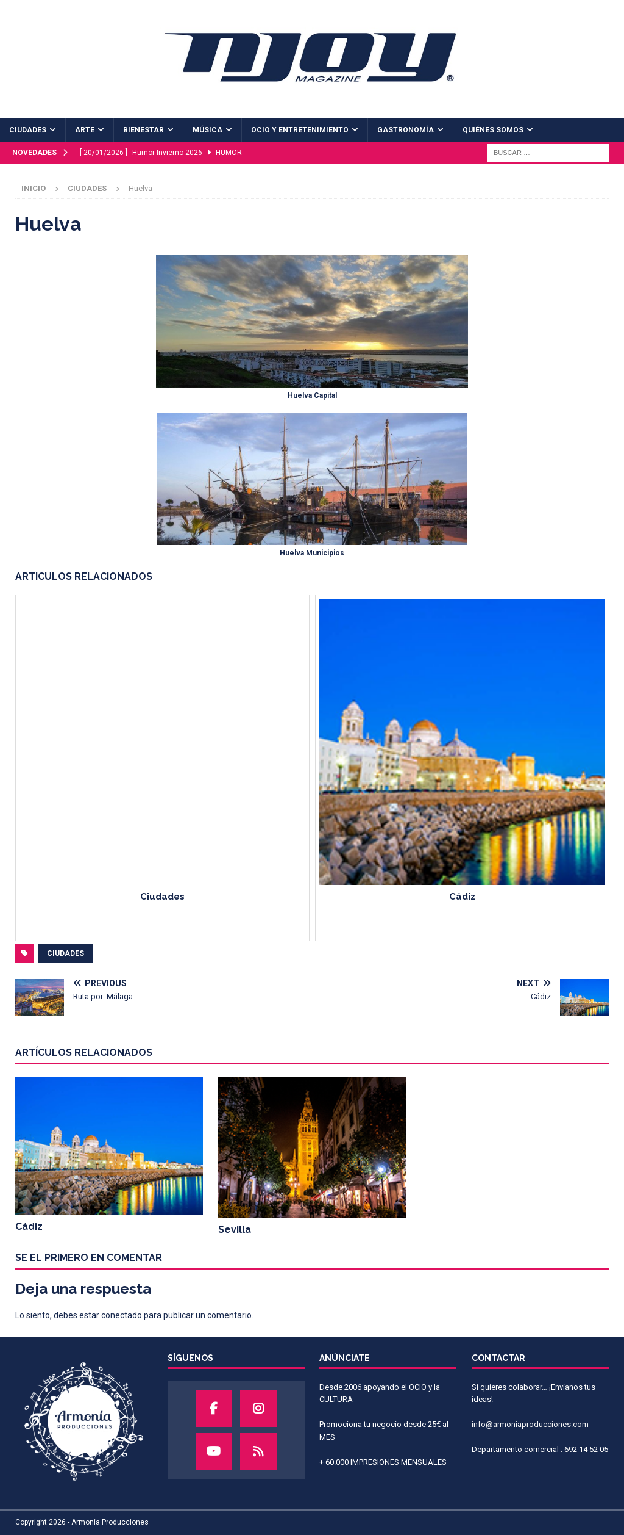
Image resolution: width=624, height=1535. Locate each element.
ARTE (84, 130)
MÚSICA (207, 130)
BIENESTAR (143, 130)
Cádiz (29, 1226)
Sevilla (234, 1229)
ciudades (65, 953)
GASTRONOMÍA (405, 130)
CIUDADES (27, 130)
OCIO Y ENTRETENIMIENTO (300, 130)
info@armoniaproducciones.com (530, 1424)
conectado (121, 1315)
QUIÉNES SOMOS (493, 130)
